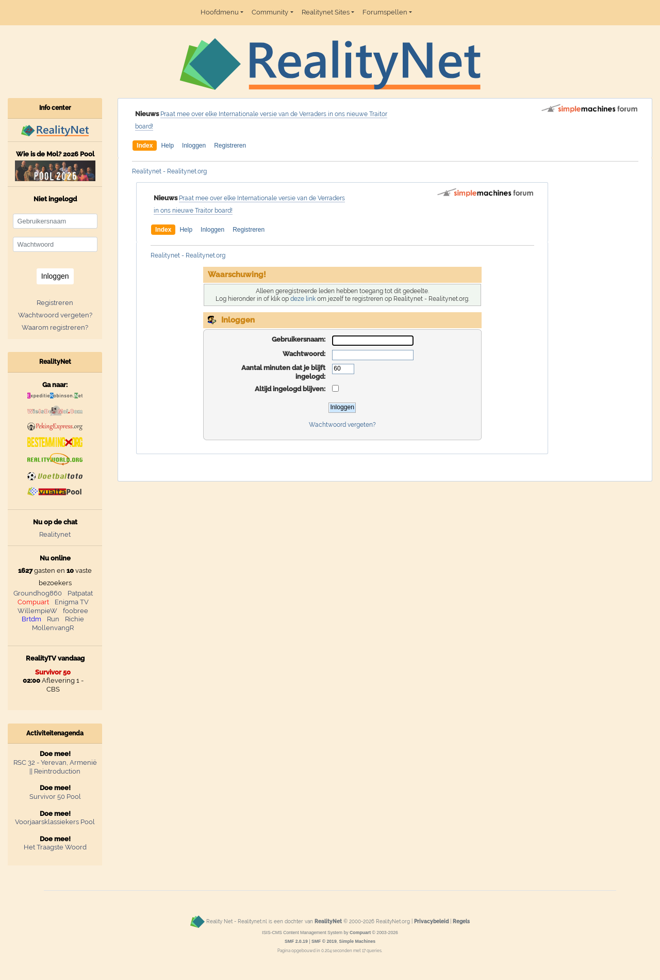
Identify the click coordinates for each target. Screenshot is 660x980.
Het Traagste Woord (55, 847)
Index (145, 145)
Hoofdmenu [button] (220, 12)
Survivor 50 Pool (55, 796)
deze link (303, 298)
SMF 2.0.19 (296, 941)
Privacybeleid (431, 921)
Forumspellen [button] (384, 12)
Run (53, 619)
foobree (75, 611)
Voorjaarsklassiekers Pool (55, 822)
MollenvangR (53, 628)
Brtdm (31, 619)
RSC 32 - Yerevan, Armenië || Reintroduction (55, 767)
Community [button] (270, 12)
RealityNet (328, 921)
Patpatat (80, 593)
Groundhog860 (37, 593)
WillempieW (37, 611)
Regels (461, 921)
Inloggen (194, 145)
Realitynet (55, 534)
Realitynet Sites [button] (326, 12)
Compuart (33, 602)
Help (167, 145)
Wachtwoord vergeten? (342, 424)
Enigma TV (72, 602)
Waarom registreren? (55, 327)
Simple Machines (357, 941)
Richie (74, 619)
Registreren (230, 145)
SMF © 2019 (324, 941)
